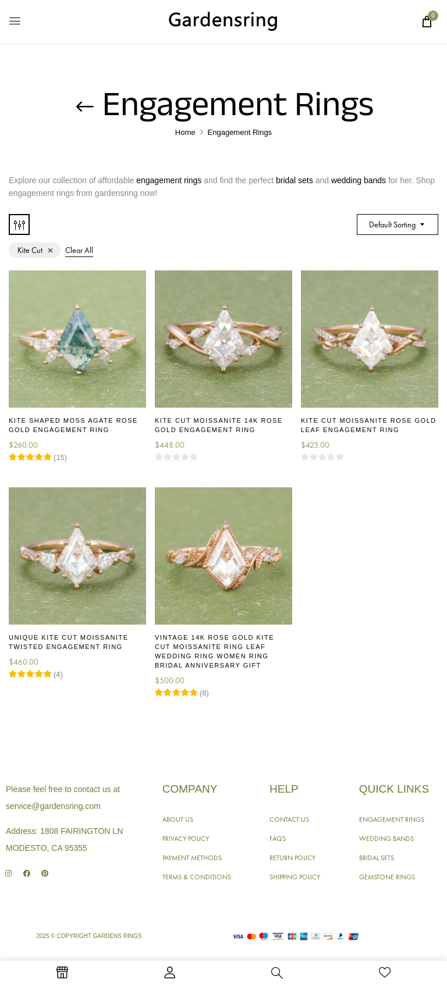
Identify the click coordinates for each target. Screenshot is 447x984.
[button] (426, 21)
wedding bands (358, 180)
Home (185, 132)
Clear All (79, 250)
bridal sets (294, 180)
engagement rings (168, 180)
